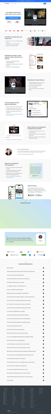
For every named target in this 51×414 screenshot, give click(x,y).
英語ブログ (31, 404)
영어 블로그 (31, 406)
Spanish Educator (41, 391)
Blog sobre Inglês (32, 407)
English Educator (41, 392)
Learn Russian (22, 396)
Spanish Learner (32, 391)
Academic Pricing (14, 396)
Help (13, 405)
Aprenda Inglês (23, 404)
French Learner (31, 393)
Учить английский (23, 407)
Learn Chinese (22, 393)
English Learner (32, 392)
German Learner (32, 395)
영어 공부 (22, 403)
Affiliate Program (14, 398)
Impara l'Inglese (23, 406)
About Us (13, 393)
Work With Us (14, 404)
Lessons (13, 391)
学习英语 (22, 405)
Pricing (13, 395)
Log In (41, 3)
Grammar (14, 392)
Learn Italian (22, 397)
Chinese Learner (32, 394)
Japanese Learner (32, 396)
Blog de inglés (31, 403)
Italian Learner (31, 398)
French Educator (41, 393)
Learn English (22, 391)
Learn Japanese (23, 395)
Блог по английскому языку (33, 405)
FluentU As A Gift (14, 397)
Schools (11, 3)
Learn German (22, 394)
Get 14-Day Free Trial (13, 18)
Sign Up (45, 3)
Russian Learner (32, 397)
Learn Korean (22, 398)
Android (13, 403)
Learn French (22, 392)
